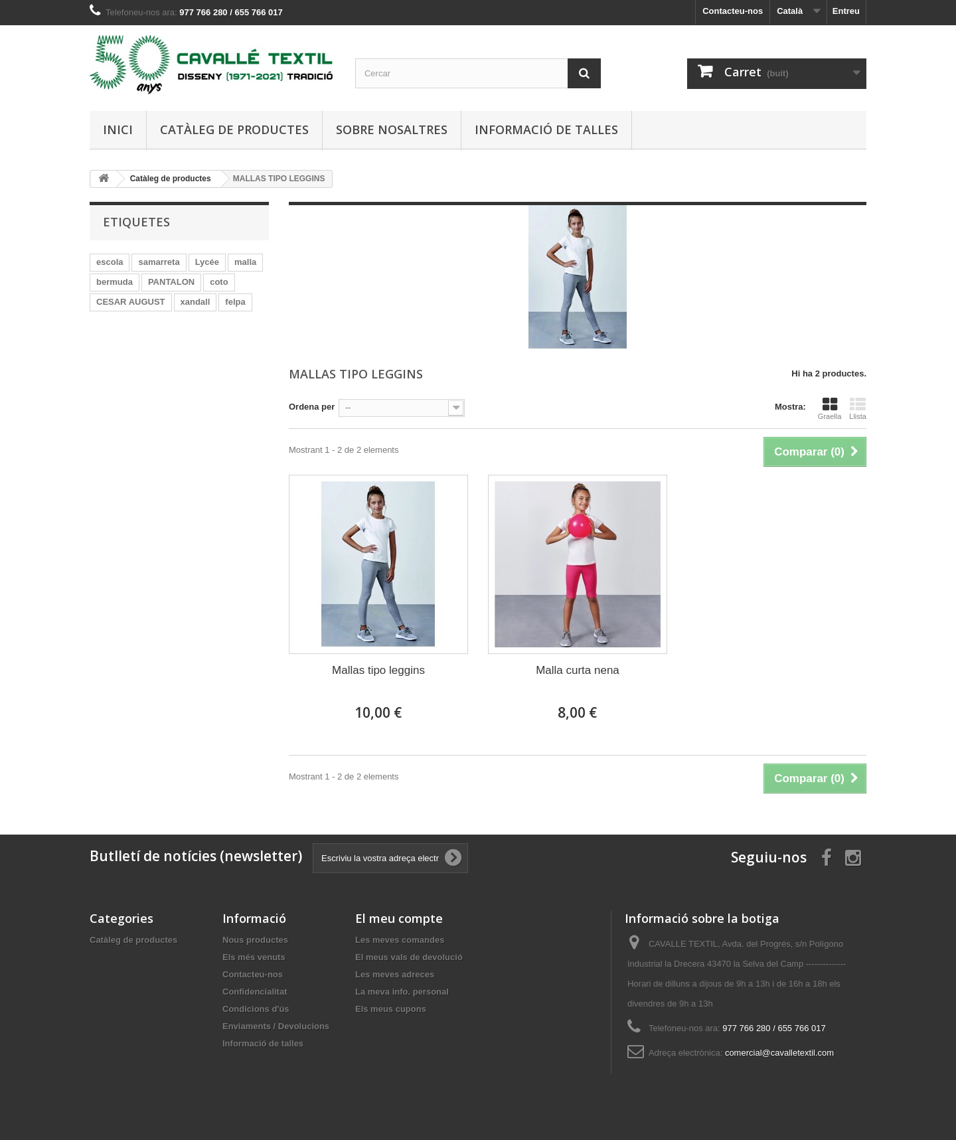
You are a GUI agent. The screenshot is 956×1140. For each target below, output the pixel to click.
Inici (118, 129)
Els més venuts (253, 957)
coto (219, 282)
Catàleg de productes (234, 129)
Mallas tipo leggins (378, 670)
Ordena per (312, 407)
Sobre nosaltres (391, 129)
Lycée (207, 262)
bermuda (114, 282)
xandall (195, 302)
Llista (857, 408)
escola (109, 262)
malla (245, 262)
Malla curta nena (577, 670)
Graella (829, 408)
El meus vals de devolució (409, 957)
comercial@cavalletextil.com (779, 1053)
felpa (235, 302)
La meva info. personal (402, 992)
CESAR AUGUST (130, 302)
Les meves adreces (394, 974)
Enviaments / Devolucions (275, 1026)
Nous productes (255, 940)
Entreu (846, 11)
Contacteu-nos (732, 11)
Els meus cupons (390, 1009)
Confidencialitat (254, 992)
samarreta (158, 262)
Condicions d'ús (255, 1009)
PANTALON (171, 282)
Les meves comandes (399, 940)
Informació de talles (546, 129)
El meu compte (399, 918)
